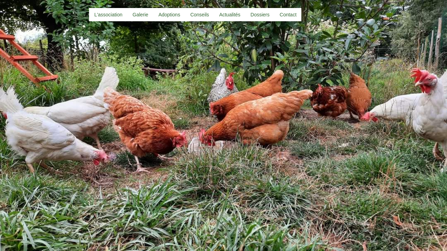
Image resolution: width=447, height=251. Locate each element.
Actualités (230, 14)
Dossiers (259, 14)
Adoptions (169, 14)
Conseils (199, 14)
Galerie (140, 14)
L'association (108, 14)
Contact (288, 14)
